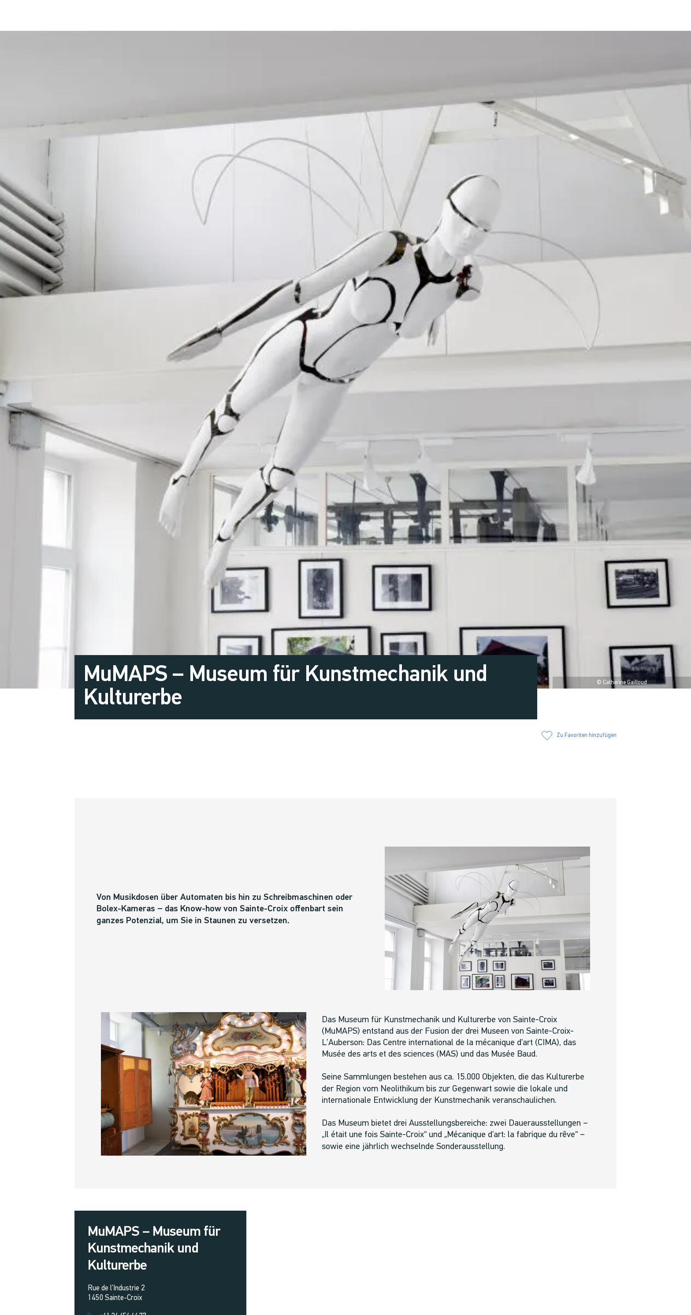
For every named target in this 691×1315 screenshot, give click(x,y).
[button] (545, 16)
